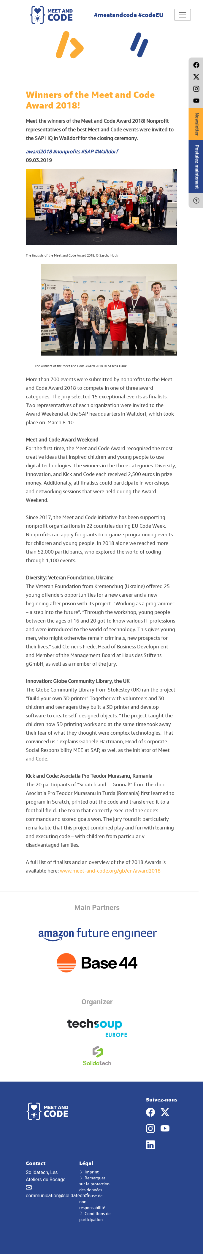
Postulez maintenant (197, 167)
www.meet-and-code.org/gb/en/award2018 (110, 871)
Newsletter (197, 124)
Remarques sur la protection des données (94, 1183)
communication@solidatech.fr (58, 1195)
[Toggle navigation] (182, 15)
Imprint (89, 1171)
